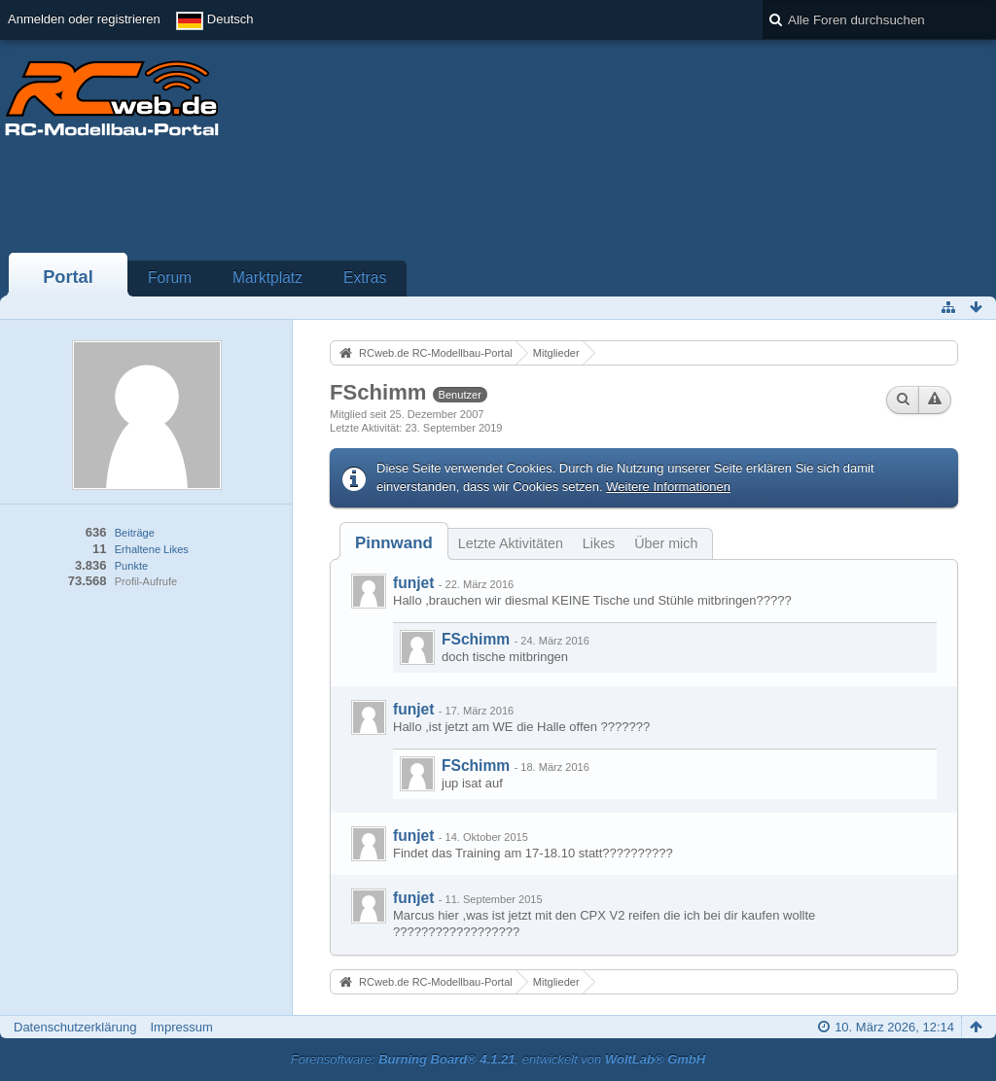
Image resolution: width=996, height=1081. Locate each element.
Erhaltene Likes (152, 549)
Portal (68, 277)
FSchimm (476, 639)
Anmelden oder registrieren (84, 19)
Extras (364, 277)
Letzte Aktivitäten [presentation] (510, 543)
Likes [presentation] (599, 543)
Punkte (131, 566)
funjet (413, 583)
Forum (170, 277)
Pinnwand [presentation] (394, 543)
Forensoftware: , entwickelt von (498, 1059)
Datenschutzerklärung (75, 1027)
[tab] (393, 543)
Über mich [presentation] (665, 543)
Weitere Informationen (668, 486)
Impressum (181, 1027)
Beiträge (135, 533)
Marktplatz (267, 277)
